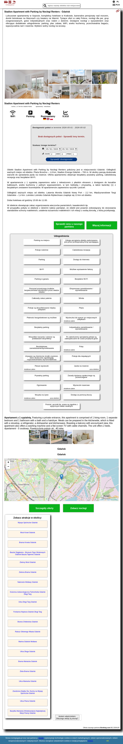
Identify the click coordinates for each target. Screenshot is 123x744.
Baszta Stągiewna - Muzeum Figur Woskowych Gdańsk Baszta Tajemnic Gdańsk (27, 553)
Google (41, 738)
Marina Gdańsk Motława (28, 642)
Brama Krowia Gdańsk (27, 542)
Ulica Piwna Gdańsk (27, 701)
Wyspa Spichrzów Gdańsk (28, 523)
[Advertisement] (61, 48)
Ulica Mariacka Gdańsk (27, 681)
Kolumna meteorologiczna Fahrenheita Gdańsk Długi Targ (27, 593)
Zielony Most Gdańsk (28, 562)
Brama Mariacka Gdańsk (27, 661)
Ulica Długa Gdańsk (27, 652)
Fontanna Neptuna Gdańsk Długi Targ (27, 612)
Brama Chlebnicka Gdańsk (28, 622)
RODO (90, 741)
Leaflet (101, 500)
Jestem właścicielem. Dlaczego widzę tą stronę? (67, 717)
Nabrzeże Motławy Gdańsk (28, 582)
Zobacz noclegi (78, 508)
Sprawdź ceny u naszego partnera (69, 225)
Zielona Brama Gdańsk (27, 572)
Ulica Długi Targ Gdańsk (28, 602)
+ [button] (8, 462)
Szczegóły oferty (44, 508)
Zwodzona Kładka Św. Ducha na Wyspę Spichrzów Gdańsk (28, 692)
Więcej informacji (101, 225)
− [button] (8, 467)
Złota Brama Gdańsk (27, 671)
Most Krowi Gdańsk (27, 533)
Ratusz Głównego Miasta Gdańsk (27, 632)
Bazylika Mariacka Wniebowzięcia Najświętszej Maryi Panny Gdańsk (27, 712)
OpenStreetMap (112, 500)
